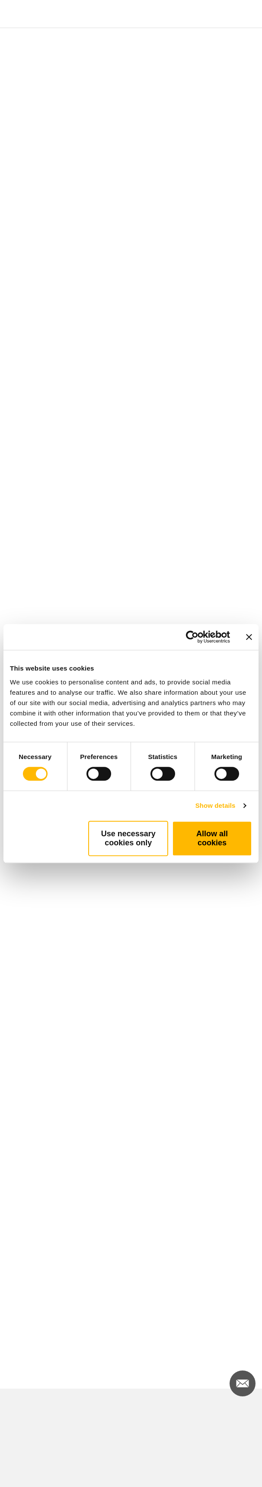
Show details (215, 805)
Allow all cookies (212, 838)
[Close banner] (249, 637)
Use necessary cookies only (128, 838)
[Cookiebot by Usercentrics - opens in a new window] (192, 636)
